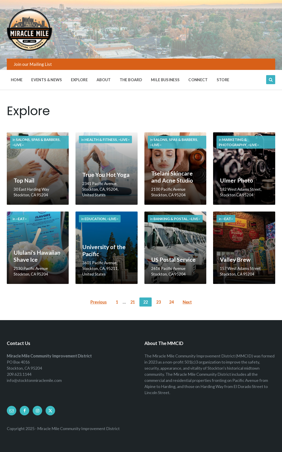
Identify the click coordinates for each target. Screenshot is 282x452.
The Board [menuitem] (131, 79)
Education (95, 218)
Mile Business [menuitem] (165, 79)
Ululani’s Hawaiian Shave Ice (37, 256)
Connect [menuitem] (198, 79)
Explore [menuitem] (79, 79)
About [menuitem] (104, 79)
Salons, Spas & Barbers (38, 139)
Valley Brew (235, 259)
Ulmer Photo (236, 180)
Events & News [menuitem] (46, 79)
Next (187, 302)
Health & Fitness (101, 139)
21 (132, 302)
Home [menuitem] (16, 79)
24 (171, 302)
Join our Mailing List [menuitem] (33, 64)
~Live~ (18, 145)
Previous (98, 302)
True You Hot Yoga (105, 174)
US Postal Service (173, 259)
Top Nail (24, 180)
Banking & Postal (170, 218)
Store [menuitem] (223, 79)
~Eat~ (21, 218)
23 (158, 302)
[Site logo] (29, 49)
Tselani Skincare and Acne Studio (172, 177)
